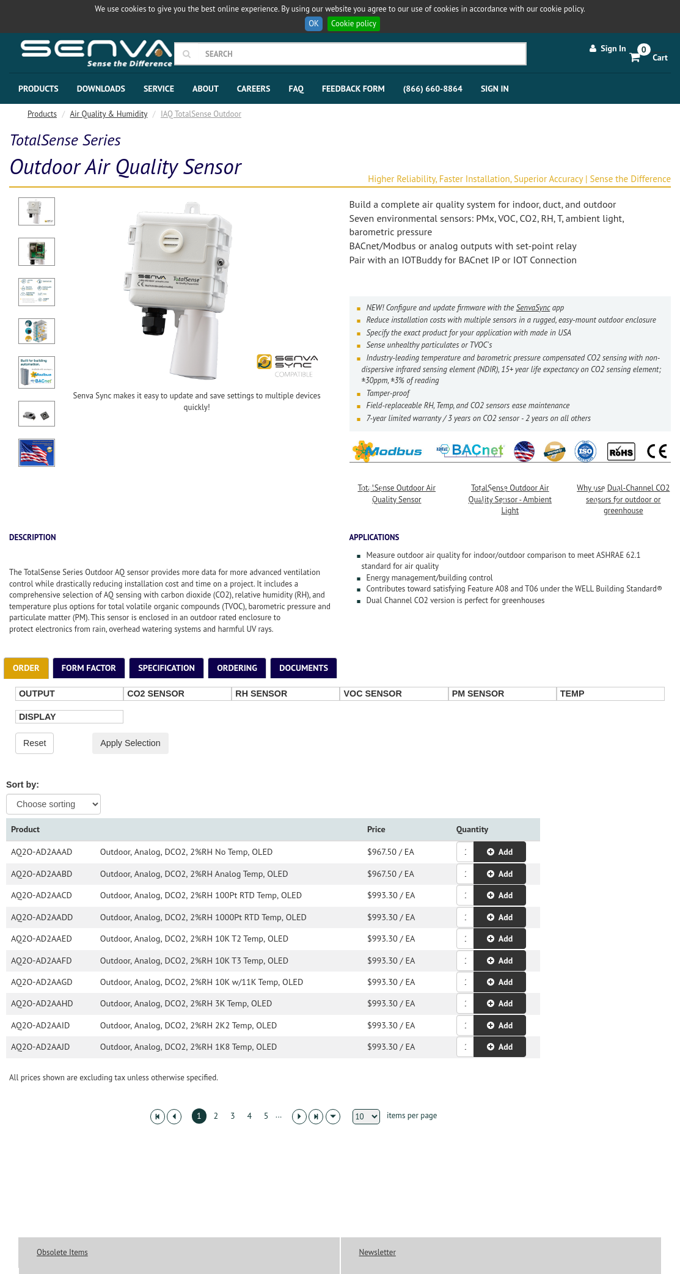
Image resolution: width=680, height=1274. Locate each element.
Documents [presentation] (303, 667)
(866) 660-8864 (432, 88)
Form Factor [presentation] (89, 667)
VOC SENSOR (372, 693)
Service (159, 88)
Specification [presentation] (166, 667)
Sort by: (22, 784)
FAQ (296, 88)
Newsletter (377, 1252)
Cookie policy (353, 23)
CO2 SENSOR (156, 693)
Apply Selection (130, 743)
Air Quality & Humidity (109, 114)
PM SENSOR (478, 693)
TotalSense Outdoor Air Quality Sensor (397, 489)
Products (38, 88)
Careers (254, 88)
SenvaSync (533, 307)
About (205, 88)
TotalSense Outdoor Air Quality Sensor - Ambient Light (510, 494)
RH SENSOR (261, 693)
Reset (34, 743)
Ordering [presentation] (237, 667)
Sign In (607, 48)
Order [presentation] (26, 667)
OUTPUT (37, 693)
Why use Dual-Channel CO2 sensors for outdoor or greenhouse (623, 494)
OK (314, 23)
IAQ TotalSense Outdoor (201, 114)
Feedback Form (353, 88)
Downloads (101, 88)
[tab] (26, 668)
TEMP (572, 693)
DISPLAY (37, 717)
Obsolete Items (62, 1252)
